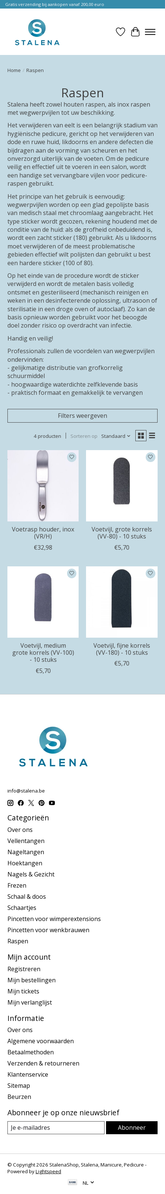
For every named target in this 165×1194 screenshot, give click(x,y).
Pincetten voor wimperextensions (54, 919)
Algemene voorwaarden (40, 1041)
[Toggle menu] (150, 32)
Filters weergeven (82, 415)
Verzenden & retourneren (43, 1063)
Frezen (16, 885)
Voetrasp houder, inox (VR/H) (43, 532)
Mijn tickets (23, 991)
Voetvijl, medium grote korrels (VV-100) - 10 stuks (43, 652)
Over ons (20, 830)
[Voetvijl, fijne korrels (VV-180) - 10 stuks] (121, 602)
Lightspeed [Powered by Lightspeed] (48, 1171)
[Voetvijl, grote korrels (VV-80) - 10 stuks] (121, 485)
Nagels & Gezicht (31, 874)
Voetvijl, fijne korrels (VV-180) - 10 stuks (121, 649)
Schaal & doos (26, 896)
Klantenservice (27, 1074)
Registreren (23, 969)
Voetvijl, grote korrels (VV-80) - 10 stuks (122, 532)
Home (14, 70)
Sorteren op (84, 436)
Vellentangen (25, 841)
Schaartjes (21, 908)
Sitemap (18, 1085)
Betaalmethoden (30, 1052)
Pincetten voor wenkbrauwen (48, 930)
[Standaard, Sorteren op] (116, 436)
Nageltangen (25, 852)
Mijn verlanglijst (29, 1002)
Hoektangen (24, 863)
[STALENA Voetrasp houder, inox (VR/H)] (43, 485)
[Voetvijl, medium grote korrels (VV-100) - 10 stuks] (43, 602)
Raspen (17, 941)
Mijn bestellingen (31, 980)
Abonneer (132, 1127)
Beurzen (19, 1097)
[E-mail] (56, 1127)
